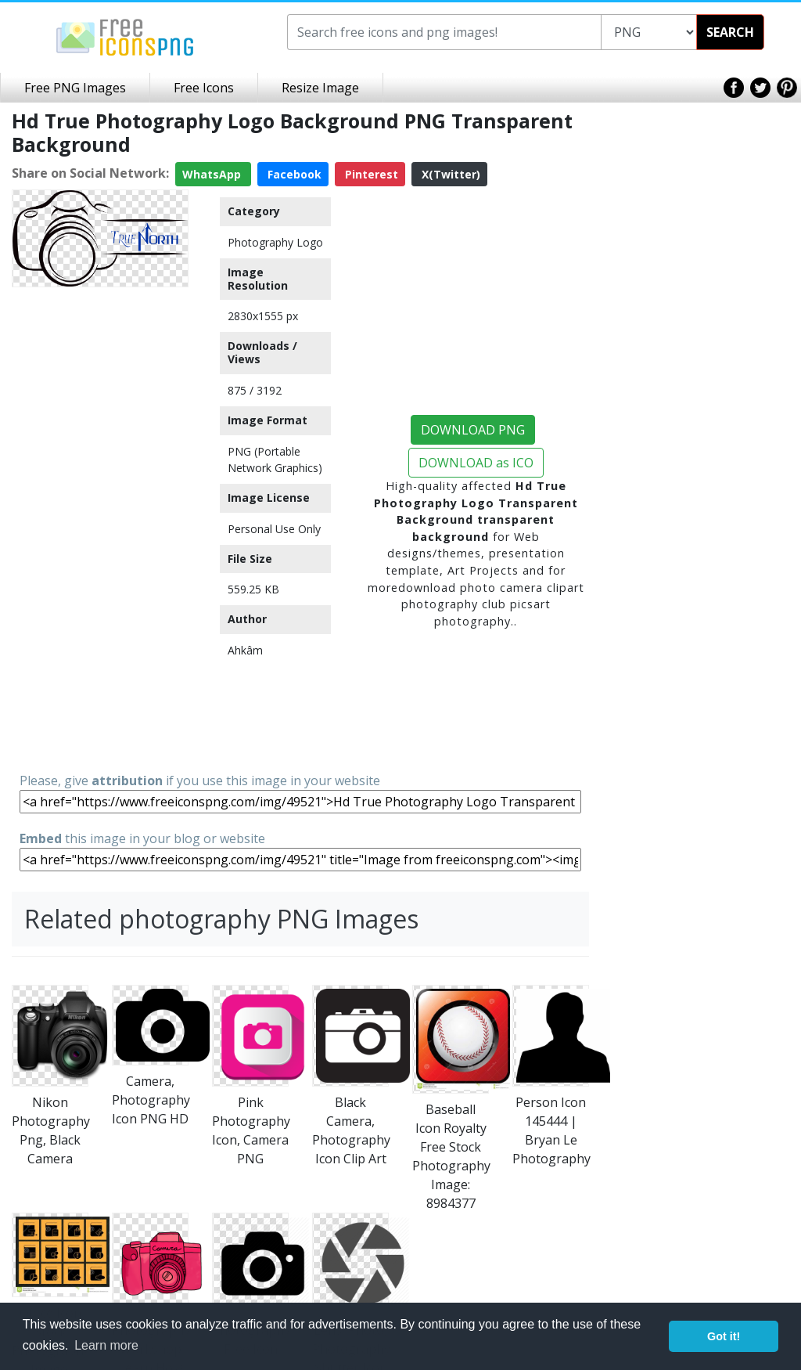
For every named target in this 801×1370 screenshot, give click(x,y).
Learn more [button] (106, 1345)
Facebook (292, 174)
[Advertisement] (100, 528)
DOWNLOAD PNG (473, 429)
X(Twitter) (449, 174)
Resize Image (320, 87)
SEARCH (730, 32)
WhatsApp (213, 174)
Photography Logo (275, 242)
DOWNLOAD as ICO (475, 462)
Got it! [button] (723, 1336)
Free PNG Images (75, 87)
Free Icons (204, 87)
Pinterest (370, 174)
